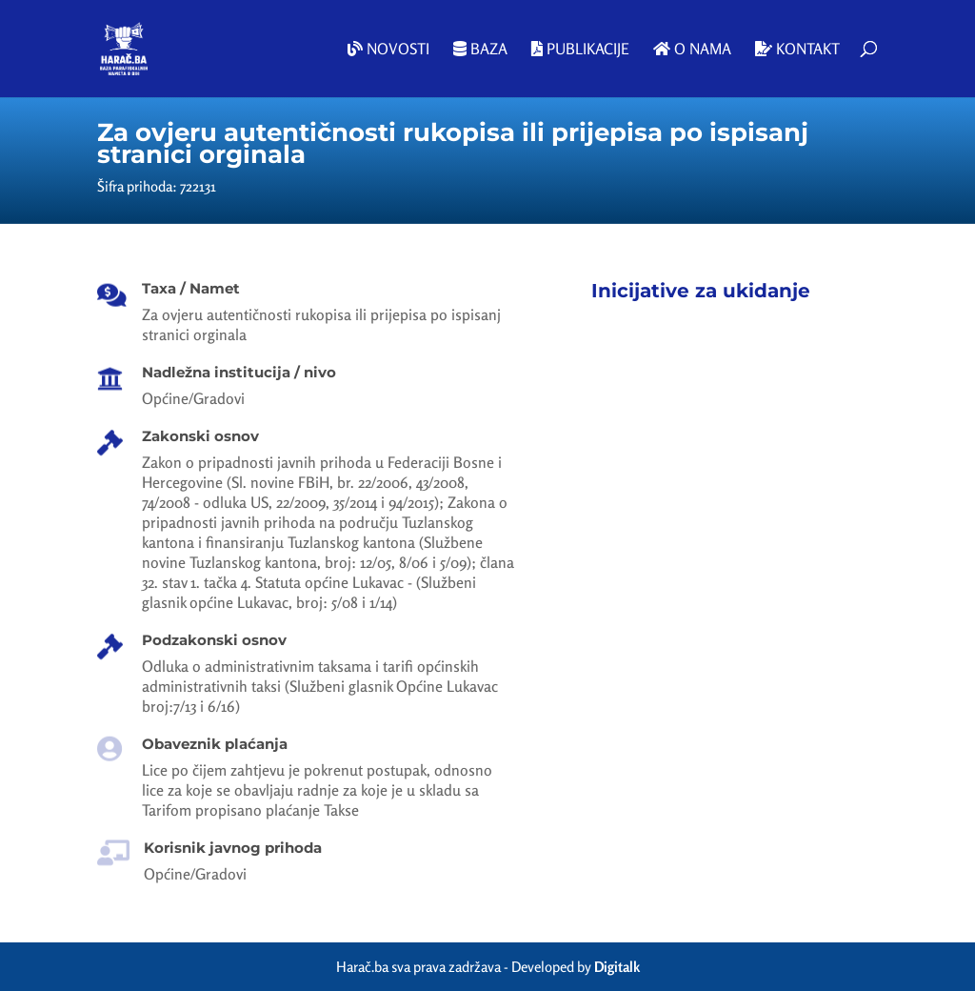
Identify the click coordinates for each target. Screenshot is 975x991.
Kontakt (797, 49)
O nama (692, 49)
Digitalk (617, 967)
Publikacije (580, 49)
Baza (480, 49)
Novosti (388, 49)
